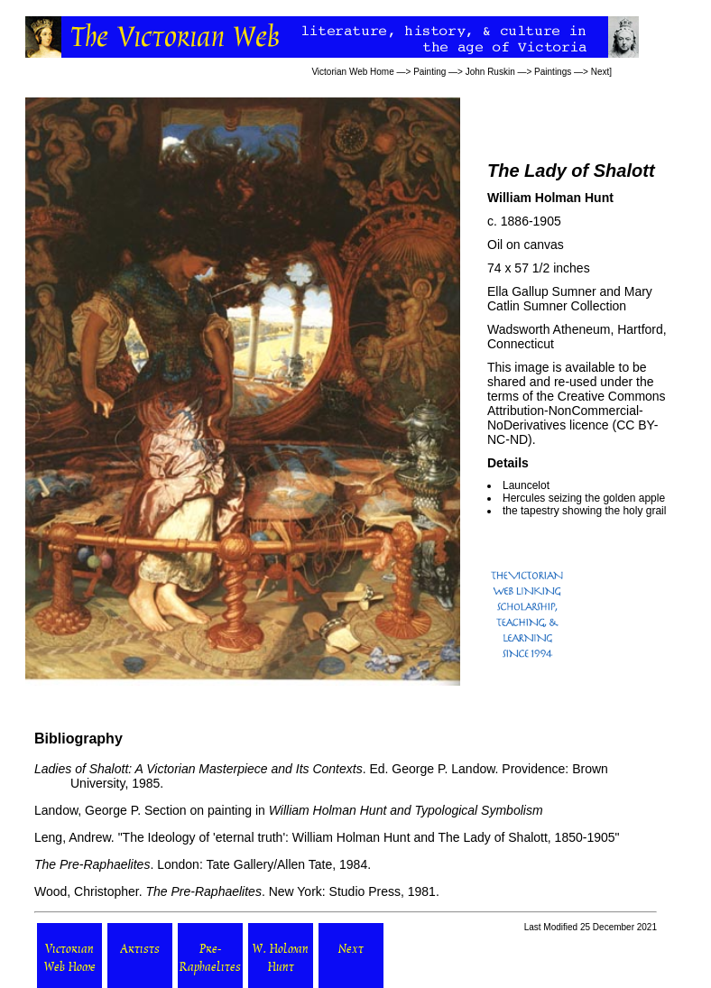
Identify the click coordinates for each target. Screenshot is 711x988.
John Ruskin (490, 72)
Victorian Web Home (352, 72)
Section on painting (198, 810)
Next (600, 72)
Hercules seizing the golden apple (584, 498)
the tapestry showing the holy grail (584, 510)
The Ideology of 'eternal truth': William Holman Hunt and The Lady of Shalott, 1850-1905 (369, 837)
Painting (429, 72)
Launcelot (526, 485)
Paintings (552, 72)
